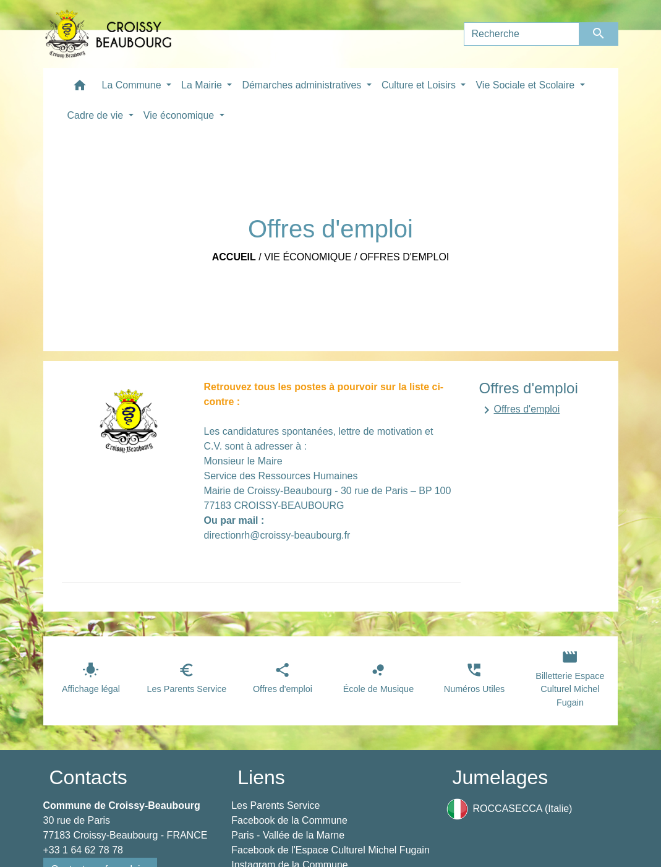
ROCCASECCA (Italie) (509, 809)
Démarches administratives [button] (303, 85)
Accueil (234, 257)
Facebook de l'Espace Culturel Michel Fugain (330, 850)
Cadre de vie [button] (96, 115)
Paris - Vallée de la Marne (287, 835)
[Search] (522, 34)
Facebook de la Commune (289, 820)
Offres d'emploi (404, 257)
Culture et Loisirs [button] (420, 85)
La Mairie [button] (202, 85)
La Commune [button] (133, 85)
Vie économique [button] (180, 115)
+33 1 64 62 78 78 (83, 850)
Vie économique (307, 257)
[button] (79, 88)
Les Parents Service (275, 805)
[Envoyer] (598, 34)
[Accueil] (108, 34)
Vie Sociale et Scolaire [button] (526, 85)
